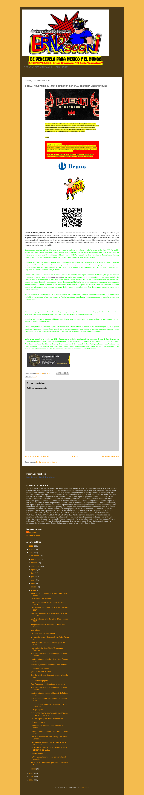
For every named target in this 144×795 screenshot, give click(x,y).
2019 (31, 546)
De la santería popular (39, 681)
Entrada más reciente (37, 456)
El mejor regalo (37, 710)
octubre (34, 563)
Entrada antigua (110, 456)
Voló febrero (35, 630)
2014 (31, 780)
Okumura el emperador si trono (43, 633)
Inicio (75, 456)
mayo (33, 580)
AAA (35, 377)
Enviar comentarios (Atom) (46, 462)
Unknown (33, 532)
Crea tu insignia (50, 477)
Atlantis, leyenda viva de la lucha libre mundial (49, 665)
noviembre (35, 559)
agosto (34, 570)
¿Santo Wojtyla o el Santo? (41, 672)
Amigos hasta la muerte (40, 668)
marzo (34, 587)
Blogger (85, 787)
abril (33, 583)
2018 (31, 549)
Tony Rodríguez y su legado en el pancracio (48, 684)
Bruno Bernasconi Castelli (35, 477)
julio (33, 573)
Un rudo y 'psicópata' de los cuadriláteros (47, 719)
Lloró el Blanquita (37, 753)
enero (33, 769)
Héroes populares (38, 722)
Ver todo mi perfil (33, 536)
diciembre (35, 556)
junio (33, 577)
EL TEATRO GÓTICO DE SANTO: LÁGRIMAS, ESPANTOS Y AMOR (49, 714)
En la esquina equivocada (41, 599)
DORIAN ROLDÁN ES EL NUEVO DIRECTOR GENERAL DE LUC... (49, 749)
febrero (34, 590)
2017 (31, 553)
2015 (31, 777)
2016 (31, 773)
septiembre (36, 566)
